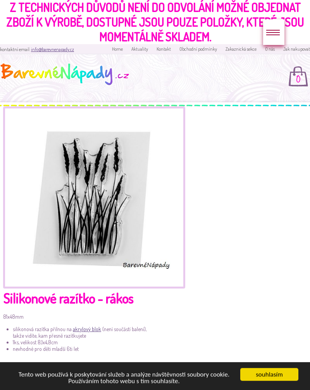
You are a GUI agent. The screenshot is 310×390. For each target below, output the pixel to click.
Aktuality (139, 49)
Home (117, 49)
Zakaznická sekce (241, 49)
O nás (270, 49)
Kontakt (164, 49)
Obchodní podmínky (198, 49)
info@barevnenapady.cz (52, 49)
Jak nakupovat (296, 49)
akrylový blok (87, 329)
